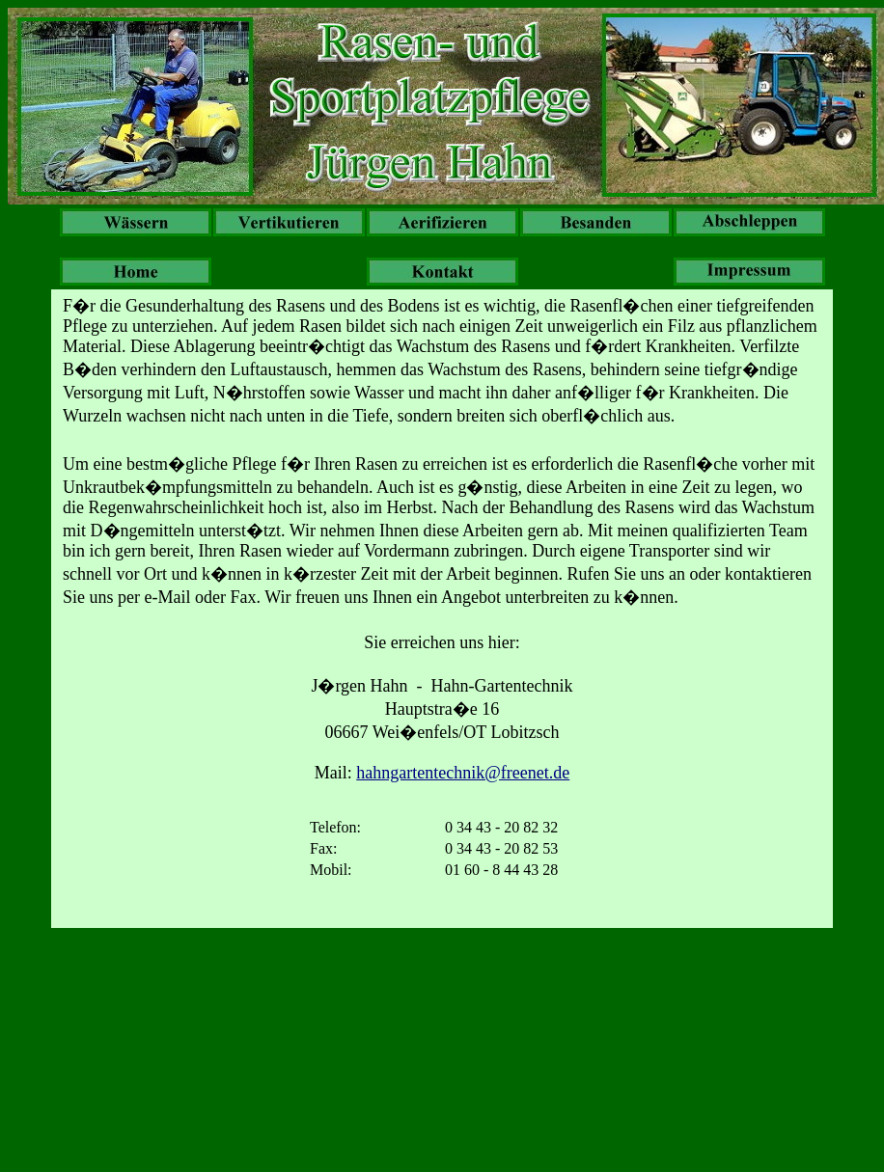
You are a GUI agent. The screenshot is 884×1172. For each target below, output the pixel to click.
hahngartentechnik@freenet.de (462, 772)
